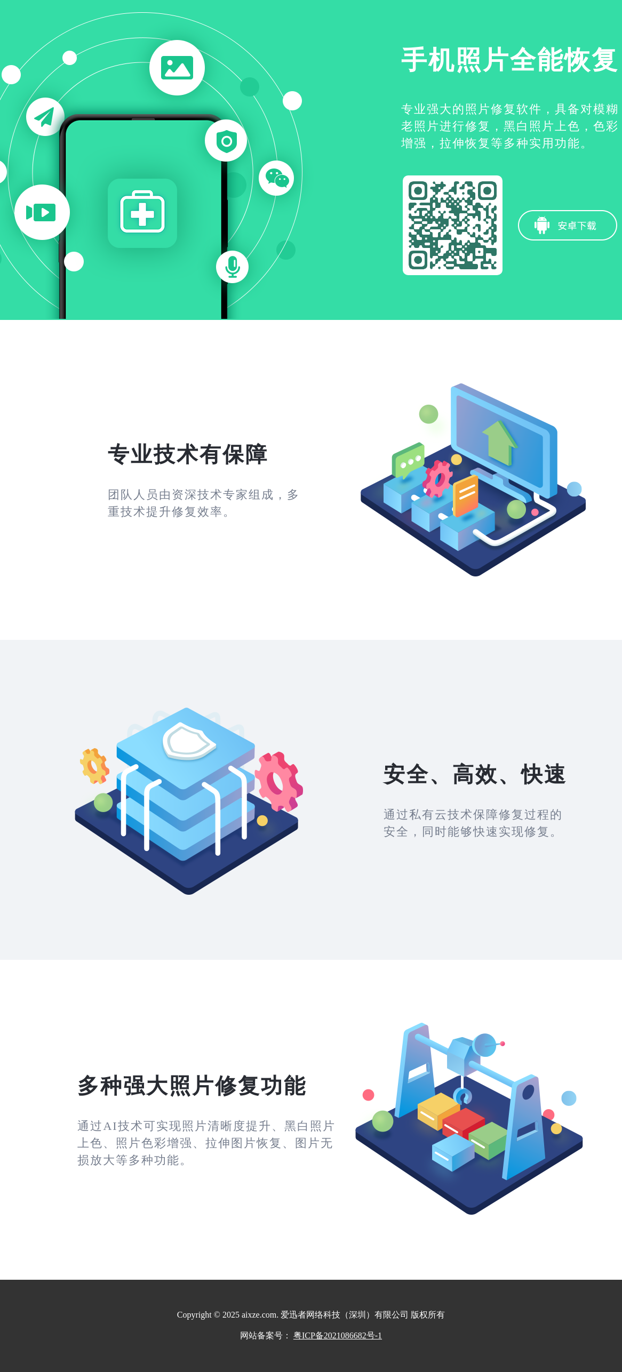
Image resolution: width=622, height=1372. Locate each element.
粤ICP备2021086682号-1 (337, 1335)
